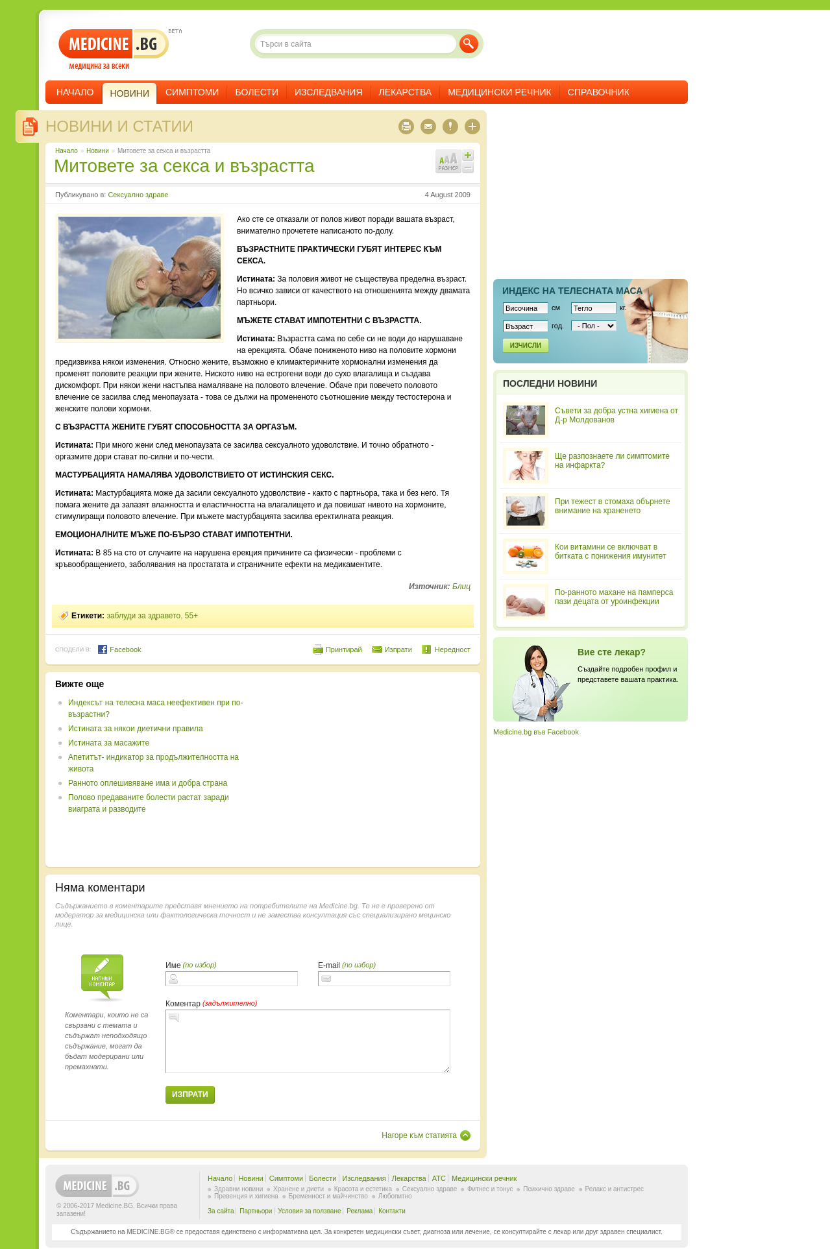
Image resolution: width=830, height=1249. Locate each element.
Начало (74, 92)
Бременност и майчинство (328, 1196)
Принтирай (344, 649)
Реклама (359, 1211)
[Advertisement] (365, 769)
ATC (439, 1178)
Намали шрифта (468, 167)
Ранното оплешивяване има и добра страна (147, 783)
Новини (97, 150)
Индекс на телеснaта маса (572, 290)
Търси (468, 43)
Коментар (183, 1003)
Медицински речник (500, 92)
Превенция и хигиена (246, 1196)
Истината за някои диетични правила (135, 728)
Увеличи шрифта (468, 155)
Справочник (598, 92)
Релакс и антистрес (614, 1189)
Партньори (255, 1211)
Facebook (119, 649)
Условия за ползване (309, 1211)
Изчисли (525, 345)
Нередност (452, 649)
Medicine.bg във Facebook (536, 732)
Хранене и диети (298, 1189)
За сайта (221, 1211)
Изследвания (329, 92)
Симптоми (192, 92)
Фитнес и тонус (490, 1189)
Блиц (461, 586)
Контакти (392, 1211)
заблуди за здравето (143, 615)
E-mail (329, 965)
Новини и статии (119, 126)
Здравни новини (238, 1189)
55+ (191, 615)
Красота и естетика (363, 1189)
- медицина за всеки (113, 49)
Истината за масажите (108, 742)
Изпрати (398, 649)
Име (173, 965)
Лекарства (405, 92)
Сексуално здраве (138, 195)
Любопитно (395, 1196)
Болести (256, 92)
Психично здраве (549, 1189)
